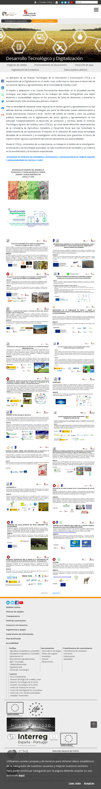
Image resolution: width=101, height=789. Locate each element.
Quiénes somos (13, 607)
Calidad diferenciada (18, 664)
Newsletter (68, 659)
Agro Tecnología (16, 661)
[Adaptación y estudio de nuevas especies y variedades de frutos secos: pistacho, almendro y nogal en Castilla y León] (27, 322)
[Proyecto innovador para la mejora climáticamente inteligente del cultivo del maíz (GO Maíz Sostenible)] (73, 426)
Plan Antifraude (13, 638)
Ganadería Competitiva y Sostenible (24, 653)
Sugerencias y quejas (16, 629)
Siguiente (56, 593)
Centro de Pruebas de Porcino (22, 687)
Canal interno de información (19, 634)
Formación (67, 653)
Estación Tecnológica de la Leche (24, 682)
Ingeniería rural (16, 667)
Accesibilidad (12, 643)
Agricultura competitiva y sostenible (24, 651)
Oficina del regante (49, 653)
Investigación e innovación (16, 21)
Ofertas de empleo (15, 611)
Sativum (45, 659)
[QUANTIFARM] (73, 392)
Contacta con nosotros (16, 625)
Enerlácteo (46, 656)
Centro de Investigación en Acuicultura (26, 690)
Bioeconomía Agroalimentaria (22, 659)
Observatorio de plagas (51, 651)
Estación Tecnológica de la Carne (24, 685)
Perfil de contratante (16, 620)
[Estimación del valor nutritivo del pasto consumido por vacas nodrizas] (27, 535)
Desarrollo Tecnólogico (19, 670)
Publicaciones (69, 656)
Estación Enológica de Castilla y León (25, 679)
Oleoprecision (47, 661)
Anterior (44, 593)
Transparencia (13, 616)
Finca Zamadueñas (18, 676)
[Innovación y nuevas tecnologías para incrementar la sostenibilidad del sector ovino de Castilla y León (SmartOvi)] (27, 287)
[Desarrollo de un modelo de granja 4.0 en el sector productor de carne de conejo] (73, 498)
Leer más (75, 783)
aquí (22, 775)
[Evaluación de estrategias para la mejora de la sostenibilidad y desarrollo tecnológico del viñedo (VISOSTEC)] (27, 254)
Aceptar (89, 783)
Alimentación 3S (16, 656)
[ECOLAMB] (73, 572)
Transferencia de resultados (75, 651)
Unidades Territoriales (19, 695)
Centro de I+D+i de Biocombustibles (25, 693)
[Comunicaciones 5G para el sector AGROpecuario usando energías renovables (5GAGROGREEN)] (73, 358)
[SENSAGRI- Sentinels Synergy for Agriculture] (27, 425)
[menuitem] (16, 64)
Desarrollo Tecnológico (44, 21)
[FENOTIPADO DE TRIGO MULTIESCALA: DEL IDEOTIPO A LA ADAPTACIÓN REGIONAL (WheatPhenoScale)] (27, 357)
